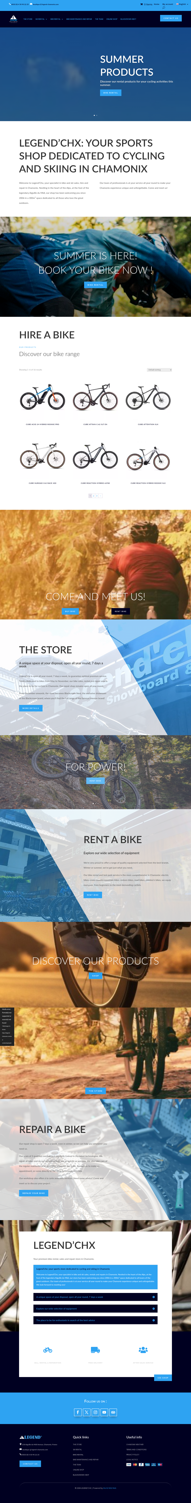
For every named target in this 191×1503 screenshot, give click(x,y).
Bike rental (55, 19)
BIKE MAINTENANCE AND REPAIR (79, 19)
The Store (27, 19)
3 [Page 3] (96, 475)
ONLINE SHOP (86, 1464)
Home (156, 4)
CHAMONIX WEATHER (117, 1450)
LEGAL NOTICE (116, 1458)
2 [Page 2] (93, 475)
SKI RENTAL (85, 1452)
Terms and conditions (118, 1452)
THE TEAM (85, 1461)
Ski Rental (40, 19)
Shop (132, 976)
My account (168, 4)
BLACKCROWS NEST (128, 19)
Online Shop (111, 19)
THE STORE (85, 1450)
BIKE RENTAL (86, 1455)
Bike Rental (110, 92)
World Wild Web (109, 1500)
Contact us (171, 18)
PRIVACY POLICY (116, 1455)
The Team (99, 19)
